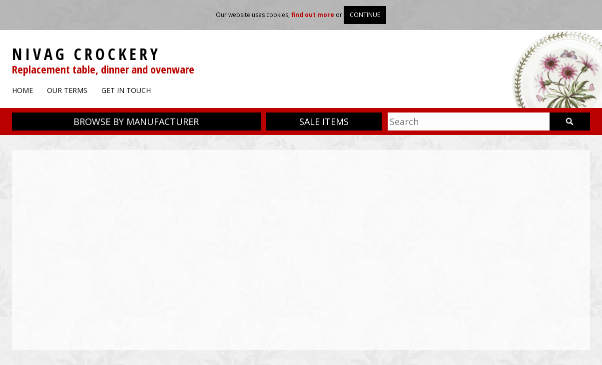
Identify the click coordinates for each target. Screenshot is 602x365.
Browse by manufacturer (136, 122)
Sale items (324, 122)
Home (22, 90)
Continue (365, 14)
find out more (312, 14)
